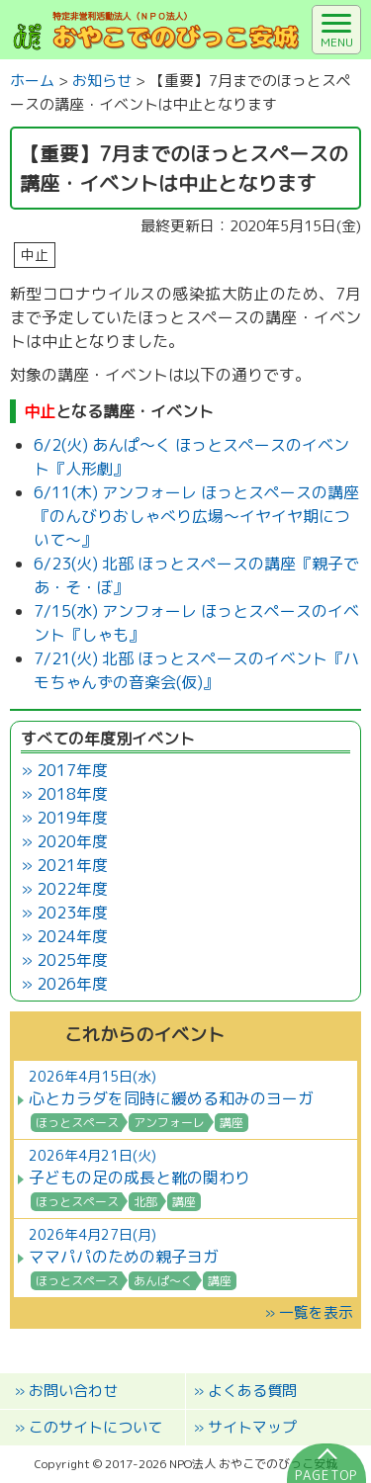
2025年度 (72, 960)
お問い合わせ (73, 1390)
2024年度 (72, 936)
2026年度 (72, 984)
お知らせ (102, 80)
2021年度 (72, 865)
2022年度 (72, 889)
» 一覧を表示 (309, 1312)
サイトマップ (252, 1427)
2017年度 (72, 770)
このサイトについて (95, 1427)
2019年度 (72, 818)
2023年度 (72, 912)
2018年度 (72, 794)
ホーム (32, 80)
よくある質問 (252, 1390)
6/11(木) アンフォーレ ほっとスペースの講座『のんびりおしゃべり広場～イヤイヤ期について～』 (196, 516)
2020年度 (72, 841)
